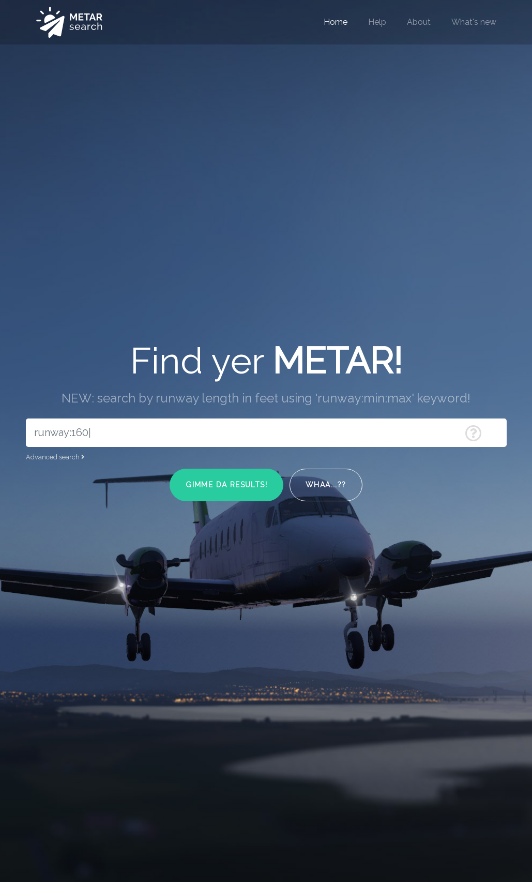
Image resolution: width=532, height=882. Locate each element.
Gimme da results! (226, 485)
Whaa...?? (326, 485)
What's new (473, 22)
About (419, 22)
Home (335, 22)
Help (377, 22)
